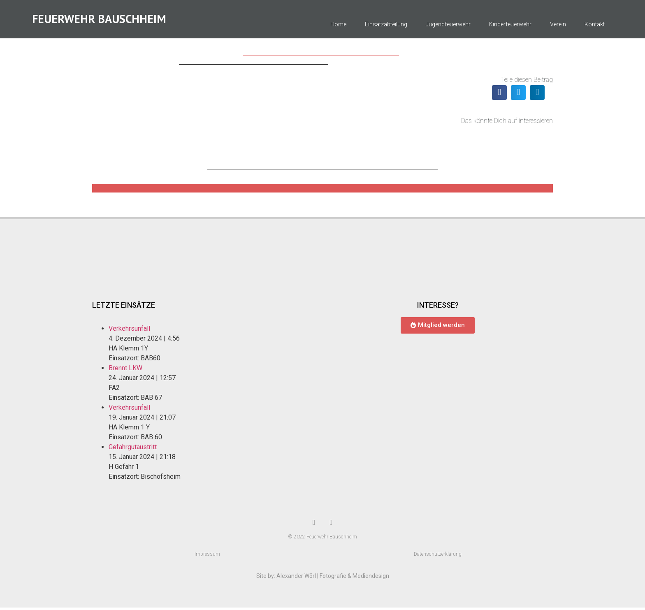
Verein (558, 26)
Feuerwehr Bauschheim (99, 20)
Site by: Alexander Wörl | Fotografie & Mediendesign (322, 578)
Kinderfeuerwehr (510, 26)
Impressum (207, 556)
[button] (499, 95)
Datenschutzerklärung (438, 556)
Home (338, 26)
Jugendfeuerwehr (448, 26)
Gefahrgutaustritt (133, 449)
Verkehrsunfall (129, 331)
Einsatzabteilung (386, 26)
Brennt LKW (125, 370)
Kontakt (595, 26)
